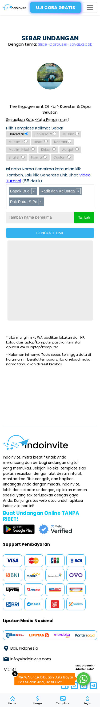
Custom (62, 157)
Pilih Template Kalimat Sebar (34, 128)
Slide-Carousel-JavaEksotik (65, 44)
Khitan (48, 149)
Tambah (84, 217)
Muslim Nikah (22, 149)
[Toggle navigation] (90, 7)
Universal (18, 134)
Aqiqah (70, 149)
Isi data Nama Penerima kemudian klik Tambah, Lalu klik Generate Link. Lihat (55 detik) (48, 175)
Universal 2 (45, 134)
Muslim (71, 134)
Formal (39, 157)
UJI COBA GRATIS (55, 8)
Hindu (41, 142)
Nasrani (62, 142)
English (17, 157)
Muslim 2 (18, 142)
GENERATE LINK (50, 233)
